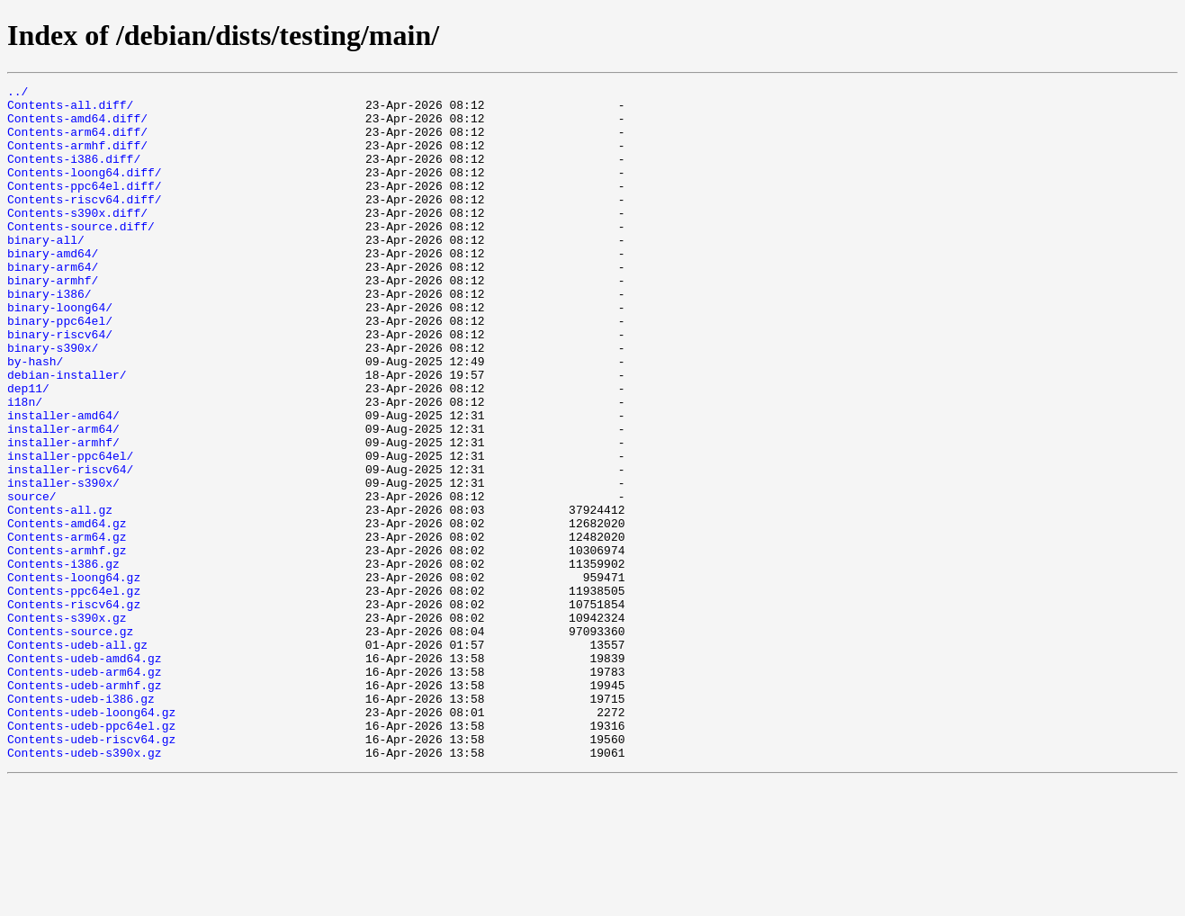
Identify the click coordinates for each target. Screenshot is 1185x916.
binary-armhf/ (52, 320)
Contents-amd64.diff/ (77, 126)
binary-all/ (46, 272)
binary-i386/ (49, 336)
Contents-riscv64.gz (73, 709)
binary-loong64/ (59, 353)
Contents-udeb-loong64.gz (91, 839)
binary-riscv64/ (59, 385)
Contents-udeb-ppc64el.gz (91, 855)
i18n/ (24, 466)
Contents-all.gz (59, 596)
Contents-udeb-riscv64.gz (91, 871)
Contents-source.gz (70, 741)
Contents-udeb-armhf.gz (84, 806)
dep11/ (28, 450)
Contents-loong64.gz (73, 677)
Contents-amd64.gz (67, 612)
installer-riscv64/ (70, 547)
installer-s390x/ (63, 563)
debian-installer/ (67, 434)
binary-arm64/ (52, 304)
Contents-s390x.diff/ (77, 239)
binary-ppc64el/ (59, 369)
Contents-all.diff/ (70, 110)
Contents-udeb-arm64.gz (84, 790)
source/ (32, 579)
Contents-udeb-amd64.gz (84, 774)
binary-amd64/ (52, 288)
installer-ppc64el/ (70, 531)
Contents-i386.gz (63, 660)
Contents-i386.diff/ (73, 174)
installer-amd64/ (63, 482)
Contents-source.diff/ (81, 255)
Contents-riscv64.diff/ (84, 223)
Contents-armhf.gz (67, 644)
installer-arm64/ (63, 498)
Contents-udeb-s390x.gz (84, 887)
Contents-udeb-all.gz (77, 758)
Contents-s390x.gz (67, 725)
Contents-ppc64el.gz (73, 693)
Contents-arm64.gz (67, 628)
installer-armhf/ (63, 515)
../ (17, 93)
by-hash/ (35, 417)
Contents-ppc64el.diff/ (84, 207)
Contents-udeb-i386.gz (81, 822)
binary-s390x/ (52, 401)
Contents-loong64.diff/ (84, 191)
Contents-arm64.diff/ (77, 142)
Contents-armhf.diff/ (77, 158)
